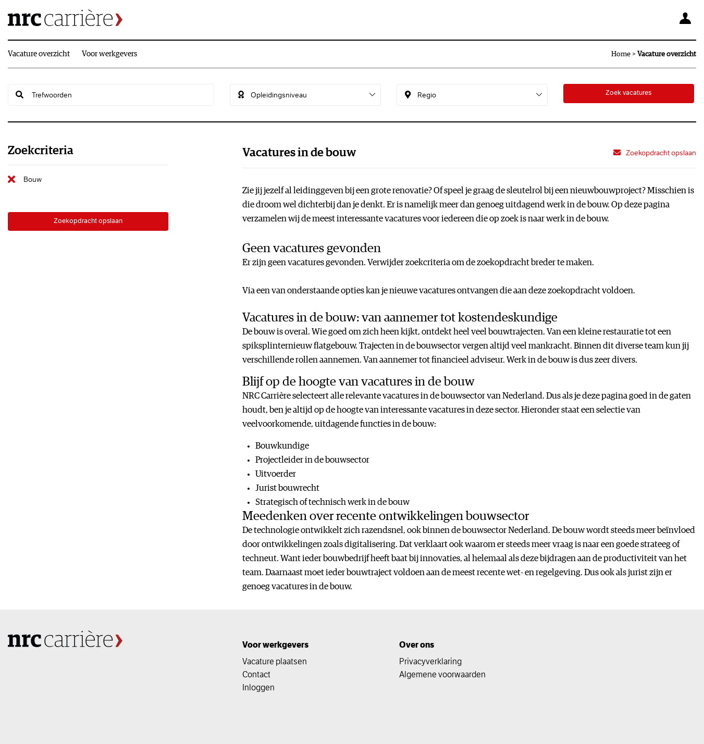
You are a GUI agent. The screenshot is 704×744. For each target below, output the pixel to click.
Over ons (416, 645)
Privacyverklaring (430, 661)
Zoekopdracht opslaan (88, 222)
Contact (256, 674)
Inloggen (258, 687)
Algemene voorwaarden (442, 674)
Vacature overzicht (39, 54)
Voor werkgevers (109, 54)
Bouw (32, 179)
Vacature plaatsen (274, 661)
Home (621, 54)
